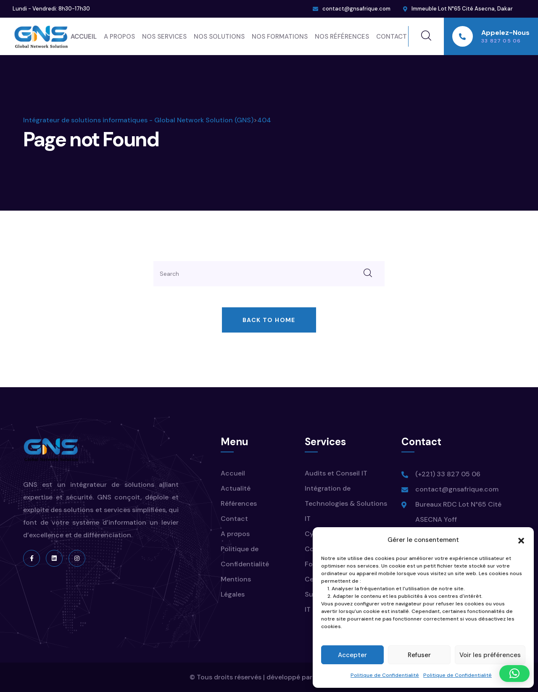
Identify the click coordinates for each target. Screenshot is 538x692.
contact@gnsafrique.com (356, 8)
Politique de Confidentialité (385, 675)
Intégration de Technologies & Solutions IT (346, 503)
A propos (119, 36)
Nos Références (342, 36)
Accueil (84, 36)
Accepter (352, 655)
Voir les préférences (490, 655)
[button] (521, 540)
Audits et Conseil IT (336, 473)
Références (239, 503)
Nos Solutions (219, 36)
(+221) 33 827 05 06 (447, 474)
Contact (391, 36)
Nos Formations (280, 36)
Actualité (236, 488)
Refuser (419, 655)
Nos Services (164, 36)
